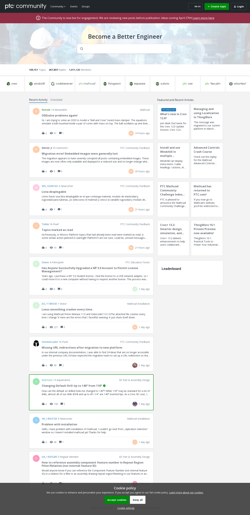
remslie (46, 110)
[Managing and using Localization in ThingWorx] (207, 122)
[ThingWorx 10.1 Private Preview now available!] (207, 238)
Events (74, 6)
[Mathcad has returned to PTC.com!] (207, 199)
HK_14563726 (49, 419)
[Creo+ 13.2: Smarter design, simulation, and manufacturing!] (173, 238)
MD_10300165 (50, 186)
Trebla (45, 224)
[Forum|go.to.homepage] (25, 6)
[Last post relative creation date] (142, 133)
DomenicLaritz (50, 342)
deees (45, 262)
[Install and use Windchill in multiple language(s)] (173, 161)
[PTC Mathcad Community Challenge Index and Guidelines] (173, 199)
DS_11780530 (49, 304)
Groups (86, 6)
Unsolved (56, 100)
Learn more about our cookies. (186, 492)
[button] (125, 508)
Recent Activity (38, 100)
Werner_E (47, 148)
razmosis (47, 380)
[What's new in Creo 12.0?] (173, 122)
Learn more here (203, 18)
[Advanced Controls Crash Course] (207, 161)
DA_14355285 (49, 457)
